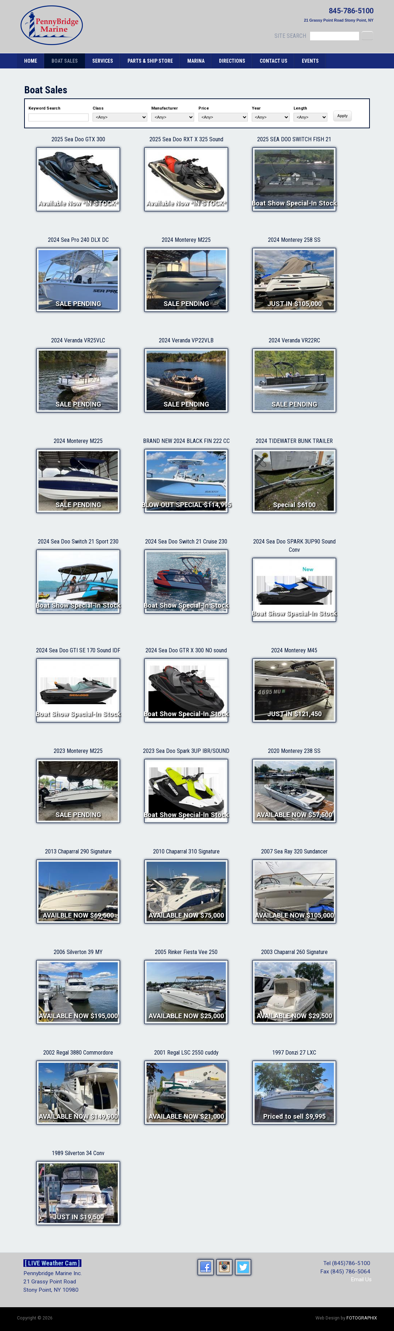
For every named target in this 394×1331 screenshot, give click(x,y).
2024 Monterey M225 (186, 239)
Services (102, 61)
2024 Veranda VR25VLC (78, 340)
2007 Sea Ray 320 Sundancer (294, 851)
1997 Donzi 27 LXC (294, 1052)
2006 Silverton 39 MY (78, 952)
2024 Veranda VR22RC (294, 340)
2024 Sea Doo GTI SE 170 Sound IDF (78, 650)
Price (203, 108)
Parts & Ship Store (150, 61)
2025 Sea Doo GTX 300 (78, 139)
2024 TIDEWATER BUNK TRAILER (294, 441)
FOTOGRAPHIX (361, 1318)
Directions (232, 61)
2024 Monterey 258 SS (294, 239)
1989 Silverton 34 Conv (78, 1153)
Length (300, 108)
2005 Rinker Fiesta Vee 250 (186, 952)
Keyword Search (44, 108)
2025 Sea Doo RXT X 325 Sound (186, 139)
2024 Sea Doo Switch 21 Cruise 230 (186, 541)
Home (30, 61)
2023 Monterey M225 (78, 750)
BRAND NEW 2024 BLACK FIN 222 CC (186, 441)
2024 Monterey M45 (294, 650)
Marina (196, 61)
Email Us (361, 1279)
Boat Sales (65, 61)
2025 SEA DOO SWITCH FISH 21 (294, 139)
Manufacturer (164, 108)
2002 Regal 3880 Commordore (78, 1052)
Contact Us (273, 61)
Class (98, 108)
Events (310, 61)
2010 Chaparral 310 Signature (186, 851)
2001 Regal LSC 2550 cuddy (186, 1052)
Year (256, 108)
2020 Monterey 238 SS (294, 750)
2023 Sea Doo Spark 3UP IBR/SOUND (186, 750)
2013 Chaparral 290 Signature (78, 851)
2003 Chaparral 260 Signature (294, 952)
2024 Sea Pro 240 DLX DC (78, 239)
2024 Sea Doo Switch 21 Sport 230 (78, 541)
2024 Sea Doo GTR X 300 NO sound (186, 650)
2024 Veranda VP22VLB (186, 340)
